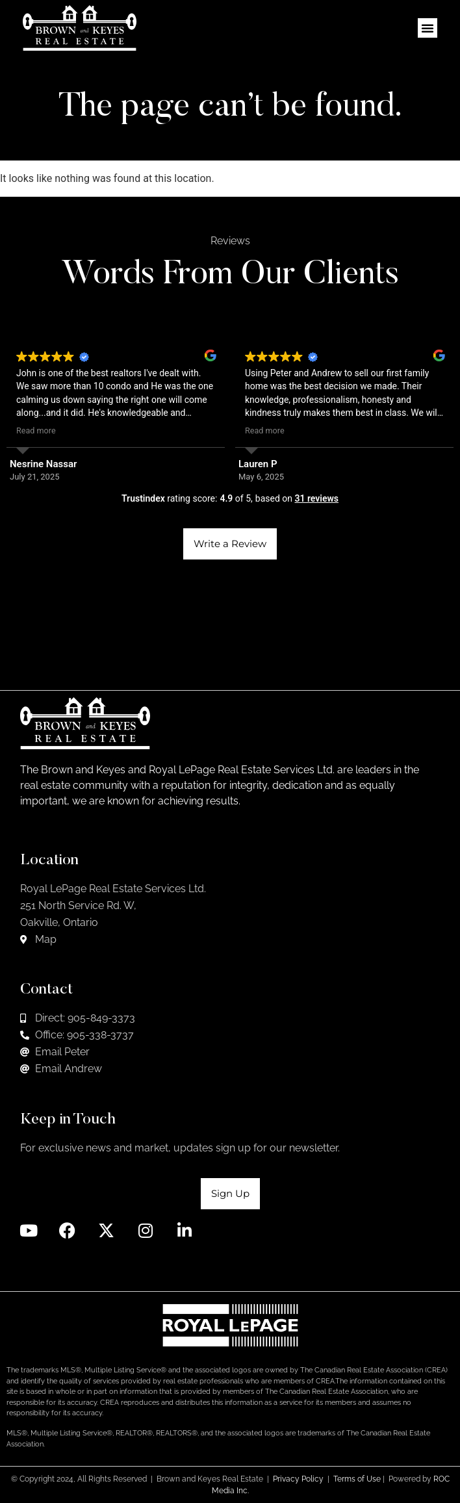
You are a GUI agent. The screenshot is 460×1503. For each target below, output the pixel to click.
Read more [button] (36, 430)
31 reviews (316, 498)
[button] (427, 28)
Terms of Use (357, 1479)
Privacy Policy (298, 1479)
